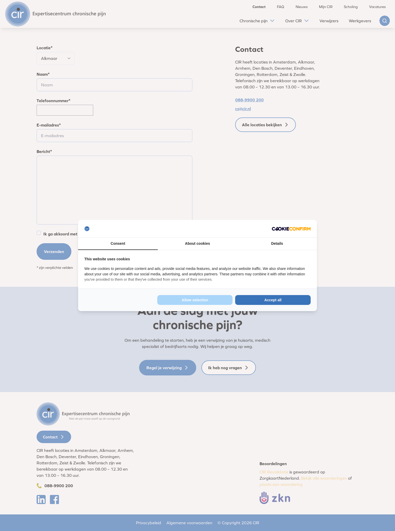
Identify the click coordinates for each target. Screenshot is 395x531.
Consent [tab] (118, 243)
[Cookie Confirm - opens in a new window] (291, 229)
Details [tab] (277, 243)
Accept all (273, 300)
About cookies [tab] (197, 243)
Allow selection (195, 300)
